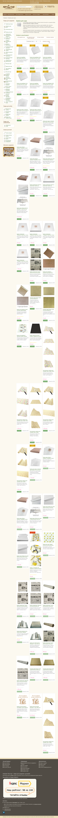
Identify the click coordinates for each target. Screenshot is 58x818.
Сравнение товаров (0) (46, 42)
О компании (42, 765)
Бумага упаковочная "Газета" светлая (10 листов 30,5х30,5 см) (22, 606)
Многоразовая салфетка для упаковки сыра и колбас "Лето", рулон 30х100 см (22, 420)
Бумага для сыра (12, 17)
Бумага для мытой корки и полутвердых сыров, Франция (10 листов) (22, 707)
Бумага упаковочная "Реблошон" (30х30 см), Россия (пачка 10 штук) (22, 235)
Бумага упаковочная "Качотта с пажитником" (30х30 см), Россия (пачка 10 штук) (35, 185)
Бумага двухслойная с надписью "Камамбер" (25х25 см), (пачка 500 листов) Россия (35, 159)
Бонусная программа (25, 768)
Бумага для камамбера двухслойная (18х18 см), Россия (21, 58)
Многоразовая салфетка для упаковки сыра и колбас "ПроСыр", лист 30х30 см (35, 432)
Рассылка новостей (7, 767)
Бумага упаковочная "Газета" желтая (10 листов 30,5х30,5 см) (35, 272)
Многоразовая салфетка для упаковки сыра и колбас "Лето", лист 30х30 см (48, 371)
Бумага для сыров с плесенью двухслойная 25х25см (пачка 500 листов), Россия (48, 122)
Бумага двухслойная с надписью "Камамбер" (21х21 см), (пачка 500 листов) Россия (22, 519)
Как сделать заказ (25, 771)
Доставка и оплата (25, 769)
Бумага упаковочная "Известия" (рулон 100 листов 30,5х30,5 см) (22, 681)
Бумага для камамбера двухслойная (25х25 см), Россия (34, 84)
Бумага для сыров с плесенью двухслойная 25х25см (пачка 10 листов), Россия (35, 110)
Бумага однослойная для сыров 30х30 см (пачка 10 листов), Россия (49, 507)
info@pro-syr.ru (6, 807)
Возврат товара (43, 764)
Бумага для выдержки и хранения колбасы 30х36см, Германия (22, 336)
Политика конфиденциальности (45, 767)
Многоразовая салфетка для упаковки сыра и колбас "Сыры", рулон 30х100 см (22, 481)
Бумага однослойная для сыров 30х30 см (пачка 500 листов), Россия (22, 557)
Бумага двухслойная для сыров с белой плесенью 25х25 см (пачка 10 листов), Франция (48, 159)
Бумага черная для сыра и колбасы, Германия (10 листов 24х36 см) (35, 336)
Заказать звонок (37, 9)
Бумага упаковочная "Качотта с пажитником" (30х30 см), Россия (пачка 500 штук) (48, 185)
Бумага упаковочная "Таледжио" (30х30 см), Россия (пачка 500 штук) (22, 261)
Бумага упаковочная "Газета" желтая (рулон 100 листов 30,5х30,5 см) (48, 643)
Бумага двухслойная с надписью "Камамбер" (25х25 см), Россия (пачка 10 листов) (22, 148)
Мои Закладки (6, 765)
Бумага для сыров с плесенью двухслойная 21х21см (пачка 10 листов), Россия (22, 110)
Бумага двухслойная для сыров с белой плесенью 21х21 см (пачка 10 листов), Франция (35, 519)
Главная (5, 17)
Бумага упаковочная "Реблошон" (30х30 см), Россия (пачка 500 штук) (35, 235)
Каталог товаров (25, 765)
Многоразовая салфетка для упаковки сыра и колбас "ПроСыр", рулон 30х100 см (48, 420)
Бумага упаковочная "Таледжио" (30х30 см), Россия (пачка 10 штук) (48, 235)
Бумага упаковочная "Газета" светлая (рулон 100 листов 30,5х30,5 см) (48, 606)
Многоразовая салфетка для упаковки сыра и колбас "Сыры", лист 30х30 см (48, 742)
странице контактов (37, 804)
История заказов (7, 764)
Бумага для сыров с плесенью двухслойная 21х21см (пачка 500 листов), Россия (35, 470)
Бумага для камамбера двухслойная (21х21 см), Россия (47, 58)
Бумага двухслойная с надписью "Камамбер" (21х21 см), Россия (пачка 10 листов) (48, 458)
